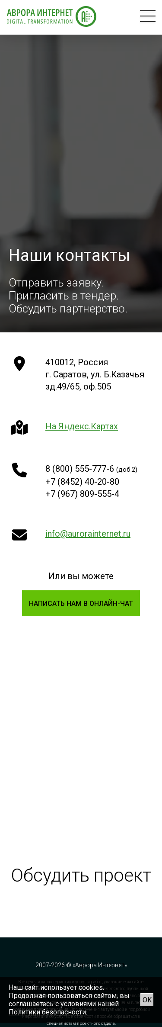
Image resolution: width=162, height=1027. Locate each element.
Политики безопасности (47, 1012)
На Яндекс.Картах (81, 426)
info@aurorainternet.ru (87, 533)
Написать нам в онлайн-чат (81, 603)
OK (147, 1000)
